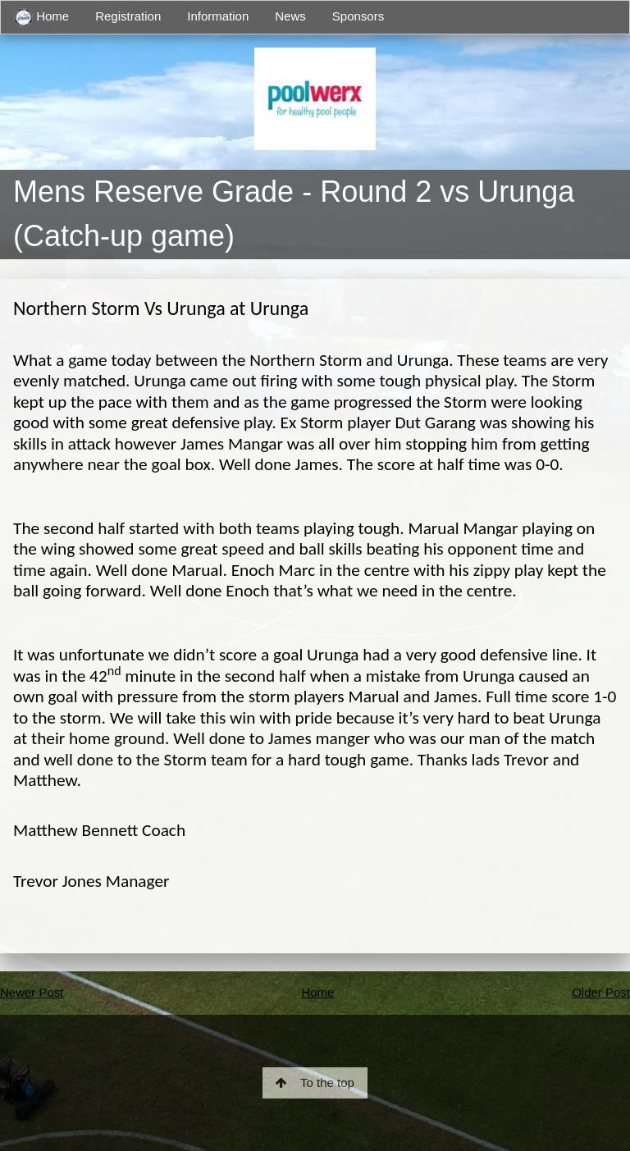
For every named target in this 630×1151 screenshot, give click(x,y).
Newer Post (32, 992)
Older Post (601, 992)
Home (41, 17)
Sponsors (358, 16)
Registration (128, 16)
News (290, 16)
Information (218, 16)
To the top (315, 1082)
